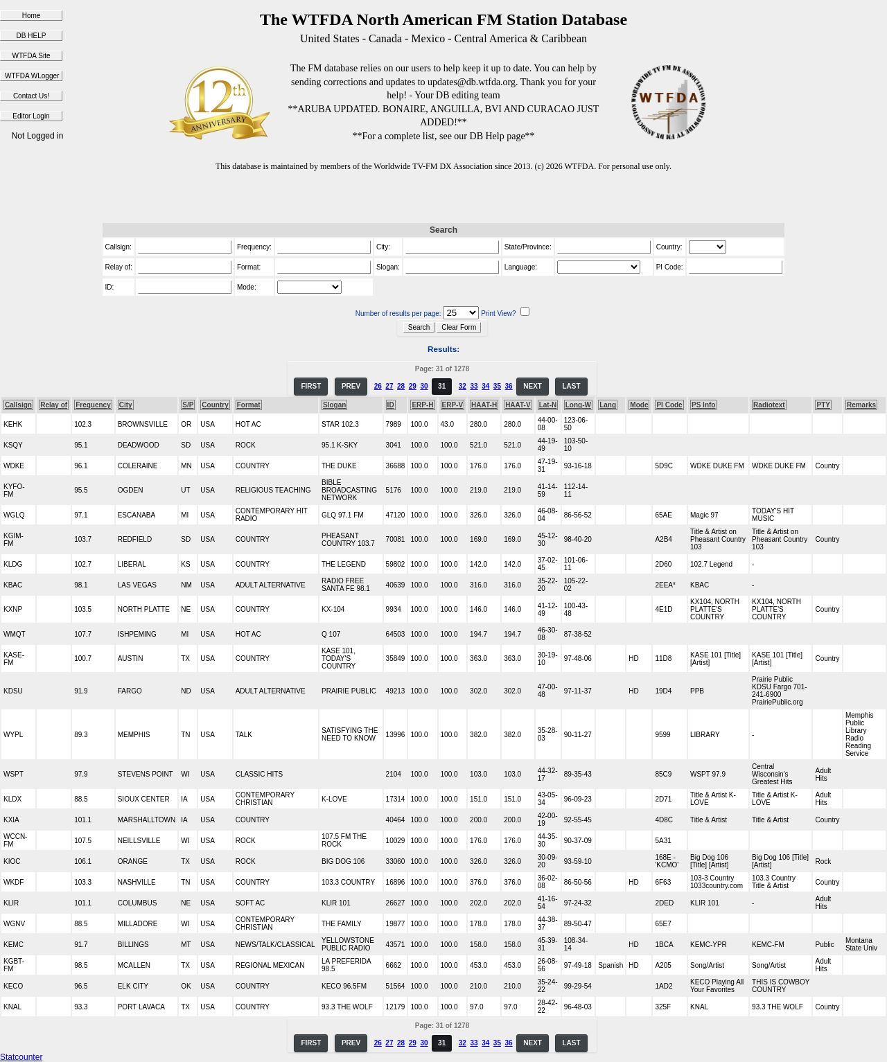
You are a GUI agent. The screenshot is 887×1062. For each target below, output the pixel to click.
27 (389, 386)
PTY (822, 405)
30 (424, 386)
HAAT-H (484, 405)
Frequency (93, 405)
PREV (351, 386)
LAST (571, 386)
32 (462, 386)
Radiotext (769, 405)
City (125, 405)
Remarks (861, 405)
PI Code (669, 405)
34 (485, 386)
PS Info (703, 405)
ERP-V (453, 405)
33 (473, 386)
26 (378, 386)
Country (215, 405)
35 (497, 386)
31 (442, 386)
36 (509, 386)
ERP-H (422, 405)
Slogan (334, 405)
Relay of (53, 405)
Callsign (18, 405)
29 (412, 386)
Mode (639, 405)
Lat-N (548, 405)
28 (401, 386)
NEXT (532, 386)
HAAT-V (517, 405)
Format (249, 405)
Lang (607, 405)
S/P (187, 405)
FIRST (311, 386)
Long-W (578, 405)
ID (390, 405)
